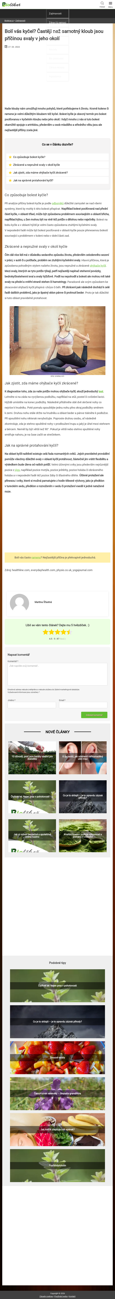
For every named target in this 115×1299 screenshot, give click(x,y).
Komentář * (13, 661)
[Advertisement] (57, 523)
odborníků (58, 203)
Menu (111, 4)
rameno (36, 557)
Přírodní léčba (56, 31)
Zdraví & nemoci (57, 22)
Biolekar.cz (9, 20)
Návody (53, 49)
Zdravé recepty (57, 67)
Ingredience (55, 76)
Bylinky (53, 40)
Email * (62, 700)
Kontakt (72, 1296)
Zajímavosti (55, 13)
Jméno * (11, 700)
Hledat (102, 4)
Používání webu (61, 1296)
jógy (17, 470)
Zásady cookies (46, 1296)
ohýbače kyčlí (98, 265)
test (101, 391)
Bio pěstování (56, 58)
